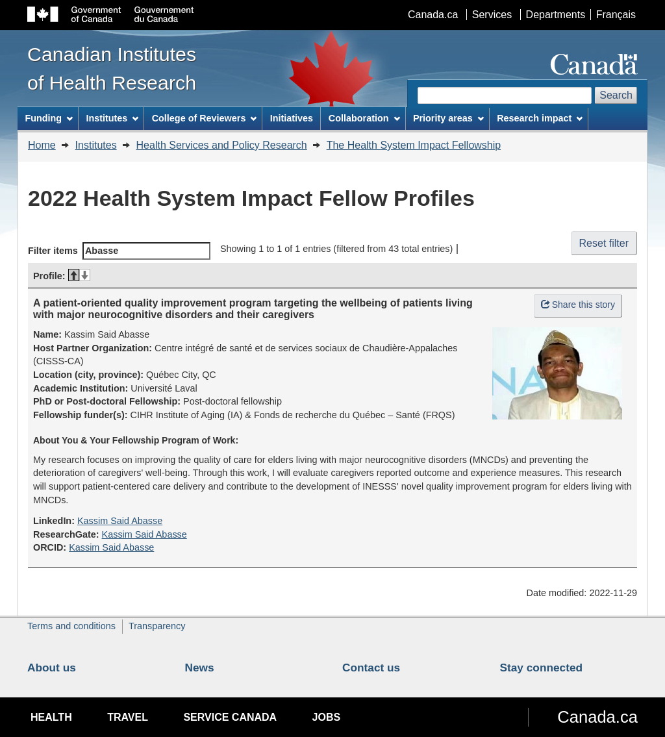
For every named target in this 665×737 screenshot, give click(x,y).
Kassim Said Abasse (119, 521)
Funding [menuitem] (49, 118)
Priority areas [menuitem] (448, 118)
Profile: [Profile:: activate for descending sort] (61, 276)
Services (492, 14)
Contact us (371, 667)
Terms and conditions (71, 626)
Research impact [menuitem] (540, 118)
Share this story (578, 304)
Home (42, 145)
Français (616, 14)
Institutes (96, 145)
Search (616, 95)
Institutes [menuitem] (112, 118)
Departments (556, 14)
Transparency (157, 626)
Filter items (119, 251)
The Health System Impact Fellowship (414, 145)
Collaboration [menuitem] (364, 118)
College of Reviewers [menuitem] (204, 118)
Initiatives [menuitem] (291, 118)
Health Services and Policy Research (221, 145)
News (199, 667)
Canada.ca (433, 14)
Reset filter (604, 243)
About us (51, 667)
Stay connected (541, 667)
